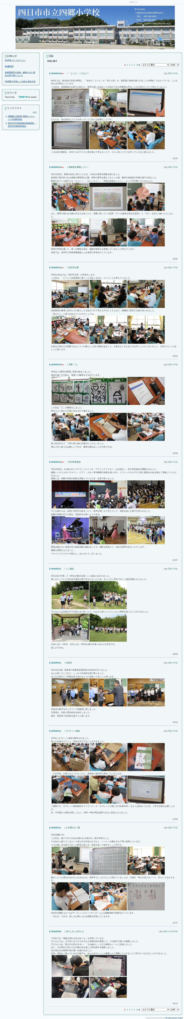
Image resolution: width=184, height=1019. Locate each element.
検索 (35, 112)
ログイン (133, 2)
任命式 (69, 663)
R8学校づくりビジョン (15, 60)
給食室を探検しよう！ (79, 167)
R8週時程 (9, 66)
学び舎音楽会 (75, 462)
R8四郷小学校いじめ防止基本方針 (20, 81)
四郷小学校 (173, 73)
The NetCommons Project (174, 1018)
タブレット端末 (73, 731)
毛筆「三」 (74, 364)
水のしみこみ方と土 (75, 931)
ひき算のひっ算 (73, 827)
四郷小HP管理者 (170, 931)
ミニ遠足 (70, 569)
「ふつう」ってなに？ (79, 73)
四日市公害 (74, 267)
